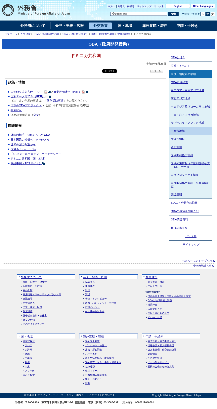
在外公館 (27, 290)
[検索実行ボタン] (173, 14)
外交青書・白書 (156, 282)
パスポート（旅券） (96, 345)
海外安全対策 (92, 341)
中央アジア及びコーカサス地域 (190, 106)
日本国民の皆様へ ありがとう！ (31, 139)
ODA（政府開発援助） (76, 34)
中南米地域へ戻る (203, 265)
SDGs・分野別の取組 (184, 202)
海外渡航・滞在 (93, 336)
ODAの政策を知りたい (185, 211)
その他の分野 (155, 317)
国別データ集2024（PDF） (28, 96)
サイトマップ (144, 6)
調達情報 (176, 194)
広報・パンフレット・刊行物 (100, 303)
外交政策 (25, 34)
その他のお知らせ (94, 311)
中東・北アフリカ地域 (185, 114)
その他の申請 (155, 358)
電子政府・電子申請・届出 (162, 341)
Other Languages (203, 6)
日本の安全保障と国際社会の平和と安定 (169, 296)
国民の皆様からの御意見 (161, 366)
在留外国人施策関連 (96, 375)
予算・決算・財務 (32, 307)
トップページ (10, 34)
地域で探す (29, 341)
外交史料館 (29, 320)
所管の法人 (29, 303)
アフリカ (29, 371)
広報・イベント (180, 65)
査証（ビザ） (92, 371)
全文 (36, 114)
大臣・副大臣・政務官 (35, 282)
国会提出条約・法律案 (35, 315)
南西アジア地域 (180, 98)
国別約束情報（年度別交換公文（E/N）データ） (190, 165)
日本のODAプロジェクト (26, 105)
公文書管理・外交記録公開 (162, 349)
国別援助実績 (55, 100)
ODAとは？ (178, 57)
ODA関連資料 (179, 219)
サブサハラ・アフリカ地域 (187, 122)
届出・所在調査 (93, 349)
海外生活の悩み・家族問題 (99, 358)
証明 (87, 383)
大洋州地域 (178, 139)
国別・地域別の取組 (103, 34)
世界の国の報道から (23, 144)
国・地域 (27, 336)
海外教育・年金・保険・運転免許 (103, 362)
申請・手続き (154, 336)
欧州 (27, 362)
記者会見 (90, 282)
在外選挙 (90, 366)
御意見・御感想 (126, 6)
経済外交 (152, 304)
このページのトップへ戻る (198, 260)
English (177, 6)
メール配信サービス (158, 362)
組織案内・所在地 (32, 286)
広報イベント (92, 307)
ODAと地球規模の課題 (47, 34)
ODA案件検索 (179, 82)
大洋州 (28, 349)
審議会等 (27, 298)
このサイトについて (33, 324)
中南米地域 (123, 34)
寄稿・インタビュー (96, 298)
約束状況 (16, 110)
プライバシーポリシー (74, 395)
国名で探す (29, 375)
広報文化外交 (155, 309)
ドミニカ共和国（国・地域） (29, 158)
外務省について (31, 277)
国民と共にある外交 (158, 313)
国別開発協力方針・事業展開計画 (190, 184)
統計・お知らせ (93, 379)
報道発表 (90, 286)
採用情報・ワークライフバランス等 (42, 294)
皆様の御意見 (179, 227)
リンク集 (159, 6)
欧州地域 (176, 147)
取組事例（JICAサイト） (26, 163)
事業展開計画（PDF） (67, 91)
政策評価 (27, 311)
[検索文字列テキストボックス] (138, 14)
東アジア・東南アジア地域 (187, 90)
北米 (27, 354)
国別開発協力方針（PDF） (27, 91)
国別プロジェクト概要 (185, 174)
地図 (81, 402)
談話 (87, 290)
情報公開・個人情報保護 (161, 345)
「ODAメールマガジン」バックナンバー (36, 154)
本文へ (111, 6)
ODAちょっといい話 (23, 149)
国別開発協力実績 (182, 155)
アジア (28, 345)
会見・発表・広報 (95, 277)
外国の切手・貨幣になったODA (30, 134)
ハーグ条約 (91, 354)
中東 (27, 366)
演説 (87, 294)
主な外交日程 (155, 286)
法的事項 (29, 395)
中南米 (28, 358)
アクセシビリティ (47, 395)
